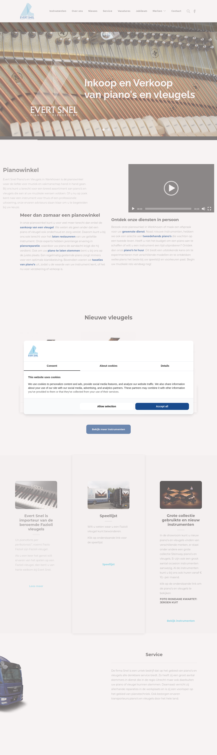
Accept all (162, 406)
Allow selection (106, 406)
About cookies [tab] (108, 365)
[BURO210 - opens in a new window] (175, 351)
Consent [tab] (52, 365)
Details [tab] (165, 365)
